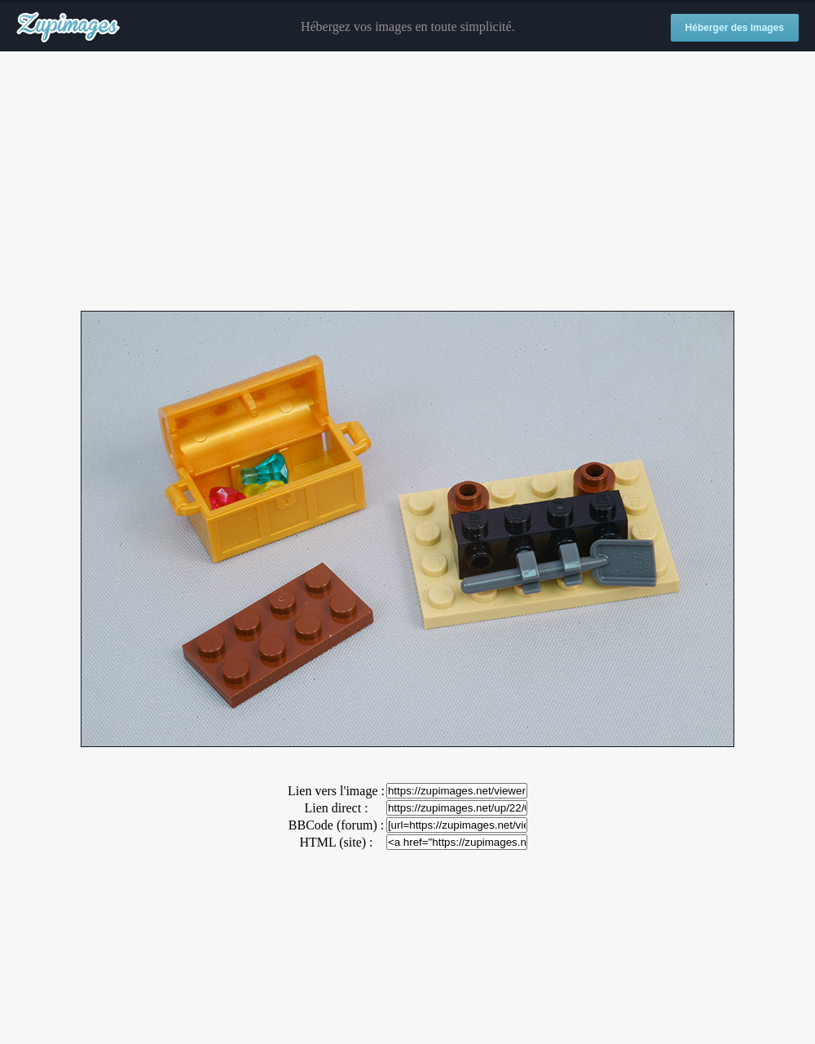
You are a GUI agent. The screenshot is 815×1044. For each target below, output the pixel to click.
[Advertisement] (407, 182)
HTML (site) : (335, 842)
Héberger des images (734, 27)
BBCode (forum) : (336, 825)
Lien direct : (336, 808)
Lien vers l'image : (336, 791)
